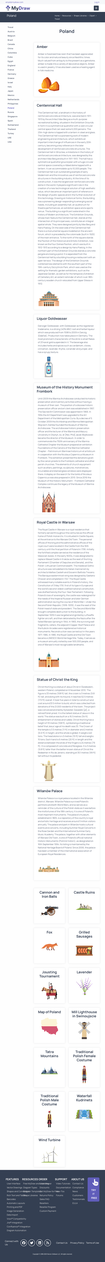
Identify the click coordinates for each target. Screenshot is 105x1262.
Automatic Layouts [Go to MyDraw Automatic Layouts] (16, 1203)
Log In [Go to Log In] (96, 2)
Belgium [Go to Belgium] (11, 35)
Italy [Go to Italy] (10, 86)
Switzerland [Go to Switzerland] (13, 125)
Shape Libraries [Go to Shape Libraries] (80, 15)
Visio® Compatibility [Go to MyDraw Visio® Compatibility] (16, 1218)
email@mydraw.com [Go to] (14, 2)
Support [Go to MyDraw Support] (61, 1179)
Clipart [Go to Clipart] (92, 15)
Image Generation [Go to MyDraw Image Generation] (15, 1211)
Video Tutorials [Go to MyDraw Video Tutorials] (63, 1183)
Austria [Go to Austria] (11, 31)
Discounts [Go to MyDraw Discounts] (44, 1187)
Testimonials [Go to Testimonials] (78, 1199)
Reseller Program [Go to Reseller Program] (48, 1207)
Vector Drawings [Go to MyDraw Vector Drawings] (14, 1187)
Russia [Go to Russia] (11, 112)
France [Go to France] (11, 69)
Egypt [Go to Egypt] (10, 61)
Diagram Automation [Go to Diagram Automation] (16, 1230)
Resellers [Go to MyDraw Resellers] (44, 1203)
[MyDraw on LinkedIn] (39, 1242)
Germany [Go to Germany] (12, 74)
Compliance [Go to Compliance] (78, 1187)
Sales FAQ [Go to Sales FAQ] (44, 1199)
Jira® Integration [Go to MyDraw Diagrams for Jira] (14, 1222)
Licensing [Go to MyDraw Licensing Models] (44, 1183)
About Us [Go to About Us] (77, 1179)
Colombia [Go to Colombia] (12, 52)
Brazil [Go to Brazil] (10, 40)
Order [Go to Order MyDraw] (43, 1179)
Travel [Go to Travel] (57, 19)
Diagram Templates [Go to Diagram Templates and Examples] (32, 1191)
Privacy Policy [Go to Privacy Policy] (77, 1242)
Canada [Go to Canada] (11, 44)
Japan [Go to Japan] (10, 91)
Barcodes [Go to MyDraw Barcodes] (11, 1199)
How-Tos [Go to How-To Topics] (60, 1191)
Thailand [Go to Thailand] (12, 129)
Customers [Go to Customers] (77, 1195)
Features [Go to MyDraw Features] (12, 1179)
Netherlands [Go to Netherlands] (13, 99)
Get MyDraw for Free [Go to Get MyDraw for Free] (49, 1191)
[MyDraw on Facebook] (24, 1242)
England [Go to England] (11, 65)
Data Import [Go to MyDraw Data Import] (12, 1214)
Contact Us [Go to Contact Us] (77, 1183)
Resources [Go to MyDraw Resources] (66, 15)
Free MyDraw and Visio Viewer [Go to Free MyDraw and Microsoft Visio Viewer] (36, 1183)
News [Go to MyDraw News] (75, 1191)
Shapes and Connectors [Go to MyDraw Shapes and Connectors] (18, 1191)
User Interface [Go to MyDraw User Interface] (13, 1183)
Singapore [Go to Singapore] (12, 116)
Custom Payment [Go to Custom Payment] (48, 1211)
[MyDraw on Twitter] (31, 1242)
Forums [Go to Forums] (59, 1195)
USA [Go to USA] (9, 142)
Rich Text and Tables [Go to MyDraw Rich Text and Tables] (16, 1195)
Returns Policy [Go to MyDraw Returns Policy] (46, 1195)
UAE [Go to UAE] (9, 137)
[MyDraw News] (47, 1242)
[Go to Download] (93, 1189)
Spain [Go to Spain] (10, 120)
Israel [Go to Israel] (10, 82)
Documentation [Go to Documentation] (63, 1187)
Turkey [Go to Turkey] (11, 133)
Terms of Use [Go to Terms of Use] (92, 1242)
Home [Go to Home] (57, 15)
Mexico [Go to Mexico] (11, 95)
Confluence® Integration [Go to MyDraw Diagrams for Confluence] (18, 1226)
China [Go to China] (10, 48)
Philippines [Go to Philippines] (13, 103)
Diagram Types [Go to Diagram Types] (30, 1187)
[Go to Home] (18, 8)
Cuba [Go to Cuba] (10, 57)
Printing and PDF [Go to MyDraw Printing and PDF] (14, 1207)
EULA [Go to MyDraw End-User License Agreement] (75, 1203)
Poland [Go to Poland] (11, 108)
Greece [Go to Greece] (11, 78)
